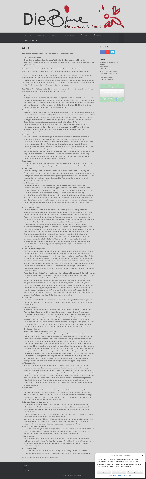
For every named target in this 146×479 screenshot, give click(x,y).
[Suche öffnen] (121, 38)
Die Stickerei (41, 35)
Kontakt (97, 35)
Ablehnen (119, 472)
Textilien (54, 35)
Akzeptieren (104, 472)
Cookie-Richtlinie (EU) (31, 40)
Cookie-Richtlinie (113, 475)
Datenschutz (121, 475)
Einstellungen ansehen (135, 472)
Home (28, 35)
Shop (84, 35)
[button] (142, 456)
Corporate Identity (69, 35)
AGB (24, 468)
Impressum (128, 475)
